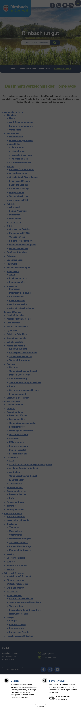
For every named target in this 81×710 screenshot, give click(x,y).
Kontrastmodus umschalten (63, 697)
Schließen (40, 706)
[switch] (52, 698)
